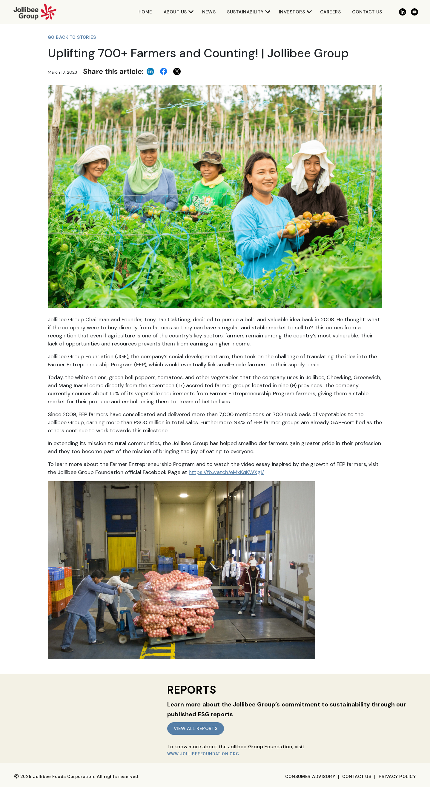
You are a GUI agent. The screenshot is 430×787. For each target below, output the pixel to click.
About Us (175, 12)
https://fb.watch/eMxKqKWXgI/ (226, 472)
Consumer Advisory (310, 776)
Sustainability (245, 12)
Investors (292, 12)
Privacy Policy (397, 776)
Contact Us (367, 12)
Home (145, 12)
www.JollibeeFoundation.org (203, 753)
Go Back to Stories (72, 37)
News (209, 12)
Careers (330, 12)
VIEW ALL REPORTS (195, 729)
